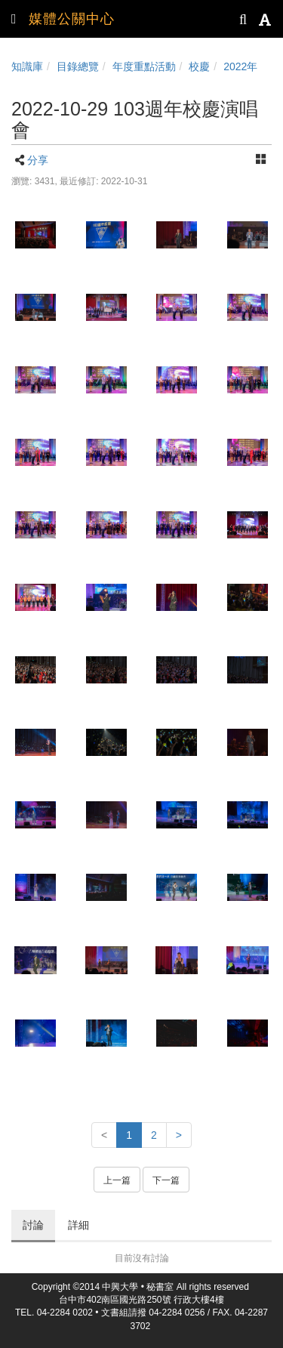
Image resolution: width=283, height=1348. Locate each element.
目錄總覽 (78, 66)
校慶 (199, 66)
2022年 (240, 66)
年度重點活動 (144, 66)
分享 (37, 160)
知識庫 (27, 66)
